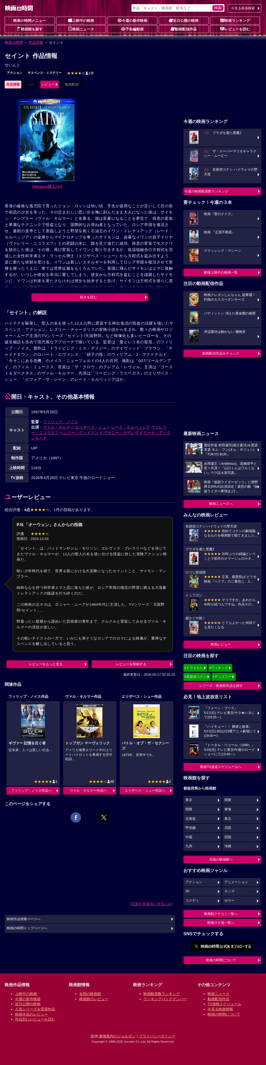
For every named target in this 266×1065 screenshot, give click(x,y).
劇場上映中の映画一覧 (221, 272)
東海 (227, 809)
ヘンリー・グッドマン (78, 432)
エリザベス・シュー (92, 427)
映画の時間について (221, 960)
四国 (227, 837)
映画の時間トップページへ (27, 928)
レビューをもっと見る (46, 664)
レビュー (48, 84)
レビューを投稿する (131, 664)
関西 (188, 809)
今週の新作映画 (132, 20)
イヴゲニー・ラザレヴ (118, 432)
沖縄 (227, 846)
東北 (227, 819)
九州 (188, 846)
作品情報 (36, 42)
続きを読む (88, 297)
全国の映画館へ (221, 859)
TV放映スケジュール (224, 1004)
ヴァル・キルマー (58, 427)
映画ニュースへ (221, 504)
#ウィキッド (218, 668)
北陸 (227, 828)
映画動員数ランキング (161, 994)
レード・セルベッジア (130, 427)
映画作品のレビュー (31, 1014)
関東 (227, 800)
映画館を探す (30, 29)
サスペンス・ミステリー (45, 73)
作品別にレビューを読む (35, 1019)
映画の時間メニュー (29, 20)
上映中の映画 (81, 20)
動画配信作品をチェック (221, 353)
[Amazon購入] (47, 186)
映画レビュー (221, 644)
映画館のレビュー (93, 999)
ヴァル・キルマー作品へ (88, 790)
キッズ (229, 891)
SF (187, 891)
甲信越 (190, 828)
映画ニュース (81, 29)
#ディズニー (222, 677)
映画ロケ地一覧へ (220, 923)
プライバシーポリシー (157, 1036)
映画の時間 (14, 42)
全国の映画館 (90, 994)
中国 (188, 837)
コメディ (192, 900)
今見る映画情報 (220, 1009)
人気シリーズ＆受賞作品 (35, 1009)
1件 (80, 73)
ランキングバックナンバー (165, 999)
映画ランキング (235, 20)
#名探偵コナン (195, 677)
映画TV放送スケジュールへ (221, 767)
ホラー (229, 900)
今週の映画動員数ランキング (206, 191)
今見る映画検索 (243, 8)
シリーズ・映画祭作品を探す (221, 686)
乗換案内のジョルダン (117, 1036)
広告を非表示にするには (151, 904)
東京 (188, 800)
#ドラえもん (193, 668)
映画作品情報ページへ (24, 919)
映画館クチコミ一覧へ (221, 914)
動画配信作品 (184, 29)
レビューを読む (235, 29)
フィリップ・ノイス (60, 421)
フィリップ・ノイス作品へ (31, 790)
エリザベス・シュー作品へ (145, 790)
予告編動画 (132, 29)
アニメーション (236, 882)
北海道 (190, 819)
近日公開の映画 (183, 20)
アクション (14, 73)
